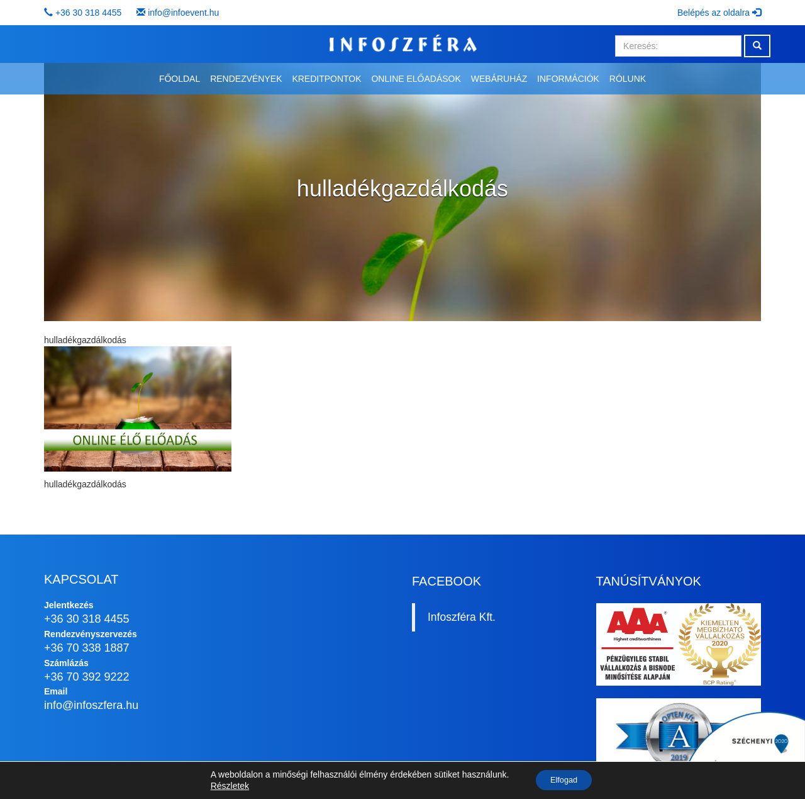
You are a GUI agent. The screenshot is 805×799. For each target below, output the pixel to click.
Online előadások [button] (415, 79)
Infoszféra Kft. (462, 617)
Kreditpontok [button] (326, 79)
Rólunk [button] (627, 79)
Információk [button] (568, 79)
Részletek (224, 785)
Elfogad (564, 779)
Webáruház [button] (499, 79)
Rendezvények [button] (246, 79)
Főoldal (179, 79)
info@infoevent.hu (183, 13)
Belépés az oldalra (719, 13)
